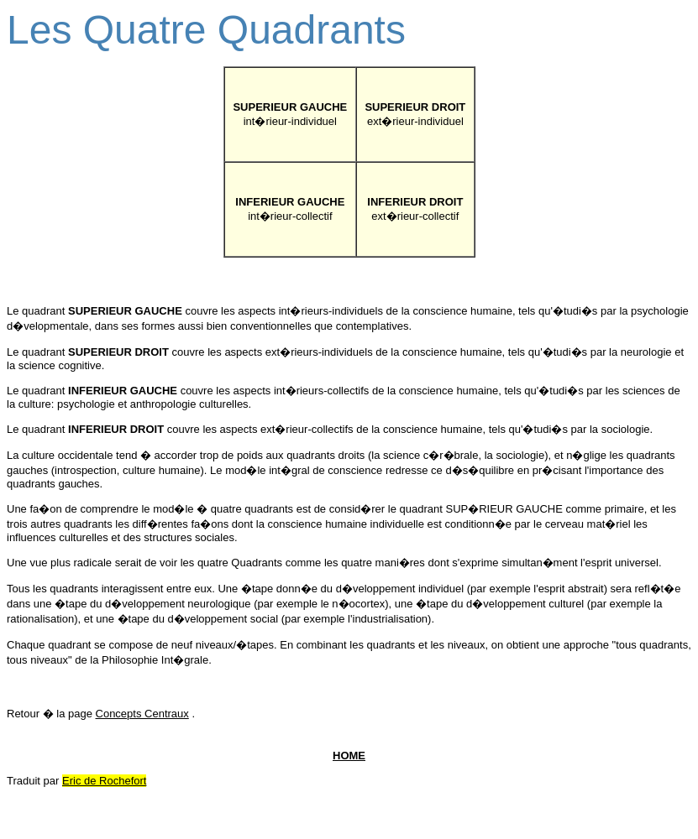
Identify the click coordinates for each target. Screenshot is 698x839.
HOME (349, 755)
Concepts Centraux (142, 713)
